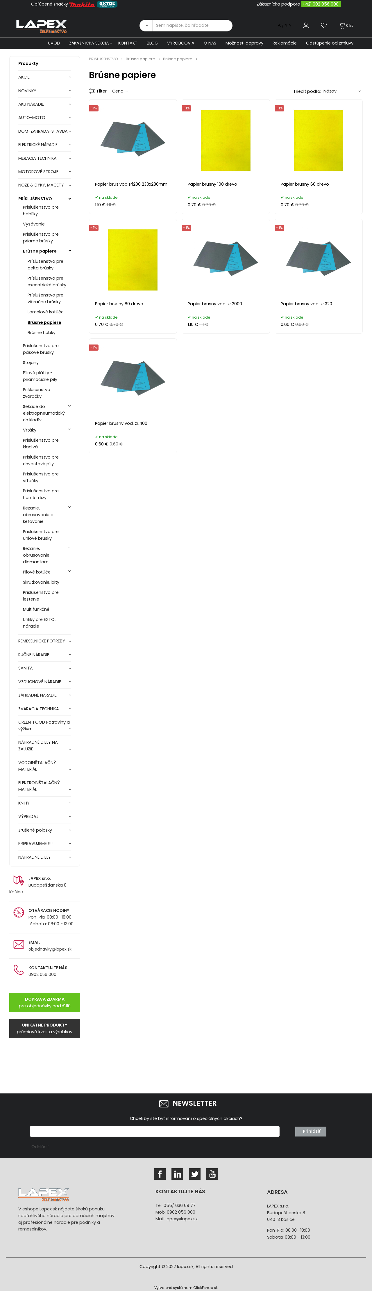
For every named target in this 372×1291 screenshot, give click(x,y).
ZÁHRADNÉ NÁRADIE (37, 695)
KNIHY (24, 803)
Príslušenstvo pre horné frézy (41, 494)
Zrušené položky (35, 830)
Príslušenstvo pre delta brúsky (45, 264)
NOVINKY (27, 91)
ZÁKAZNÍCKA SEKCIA (89, 43)
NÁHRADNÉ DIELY (34, 857)
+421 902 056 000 (321, 4)
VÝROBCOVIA (180, 43)
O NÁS (210, 43)
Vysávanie (34, 224)
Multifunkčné (36, 609)
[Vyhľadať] (146, 25)
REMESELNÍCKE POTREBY (41, 641)
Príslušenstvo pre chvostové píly (41, 460)
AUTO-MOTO (31, 117)
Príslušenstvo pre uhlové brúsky (41, 535)
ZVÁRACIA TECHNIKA (38, 709)
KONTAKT (127, 43)
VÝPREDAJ (28, 816)
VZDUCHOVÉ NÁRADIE (39, 682)
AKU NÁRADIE (31, 104)
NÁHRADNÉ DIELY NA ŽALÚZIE (38, 745)
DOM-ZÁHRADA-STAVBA (43, 131)
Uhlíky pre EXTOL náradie (39, 623)
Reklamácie (285, 43)
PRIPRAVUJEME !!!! (35, 843)
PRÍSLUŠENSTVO (35, 199)
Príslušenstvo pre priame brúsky (41, 237)
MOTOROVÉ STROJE (38, 172)
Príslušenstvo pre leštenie (41, 595)
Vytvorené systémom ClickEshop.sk (186, 1287)
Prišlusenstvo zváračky (36, 393)
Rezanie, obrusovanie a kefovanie (38, 514)
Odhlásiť (40, 1147)
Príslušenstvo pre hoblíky (41, 210)
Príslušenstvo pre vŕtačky (41, 477)
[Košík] (346, 25)
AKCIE (24, 77)
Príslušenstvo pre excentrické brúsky (47, 281)
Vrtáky (29, 430)
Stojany (31, 362)
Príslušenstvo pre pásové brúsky (41, 349)
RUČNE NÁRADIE (33, 655)
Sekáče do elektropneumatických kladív (44, 413)
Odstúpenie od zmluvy (329, 43)
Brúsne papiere (40, 251)
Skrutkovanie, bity (41, 582)
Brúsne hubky (42, 332)
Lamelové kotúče (46, 312)
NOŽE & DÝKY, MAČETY (41, 185)
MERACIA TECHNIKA (37, 158)
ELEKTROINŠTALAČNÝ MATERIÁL (39, 786)
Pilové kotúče (37, 572)
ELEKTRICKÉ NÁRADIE (38, 145)
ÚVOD (54, 43)
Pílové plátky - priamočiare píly (40, 376)
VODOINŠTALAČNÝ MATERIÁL (37, 766)
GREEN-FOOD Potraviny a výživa (44, 725)
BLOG (152, 43)
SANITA (25, 668)
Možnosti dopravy (244, 43)
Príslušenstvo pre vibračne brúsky (45, 298)
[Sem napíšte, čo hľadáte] (192, 25)
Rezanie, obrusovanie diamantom (36, 555)
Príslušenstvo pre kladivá (41, 443)
